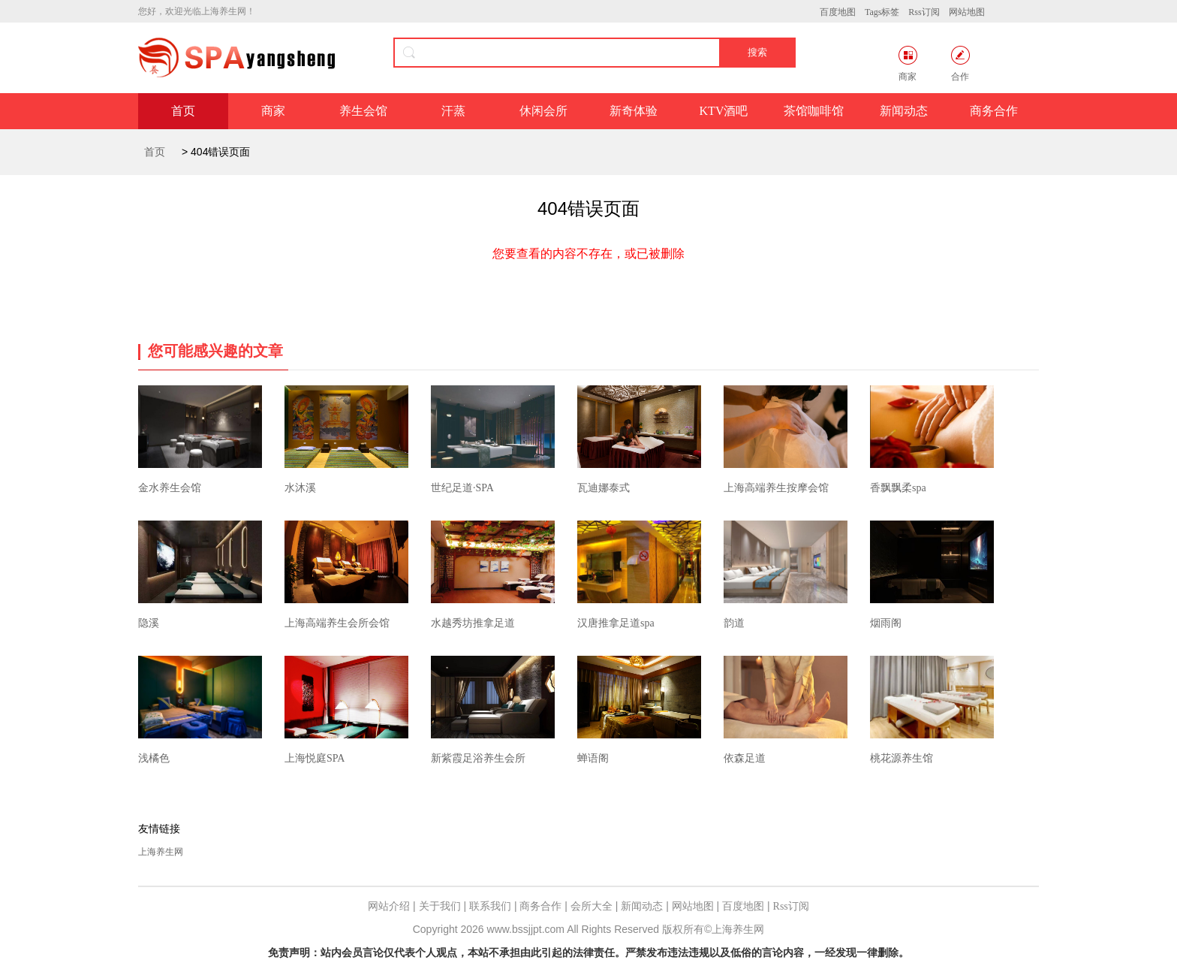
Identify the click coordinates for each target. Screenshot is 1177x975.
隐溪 (148, 623)
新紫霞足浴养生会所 (478, 758)
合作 (960, 63)
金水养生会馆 (169, 488)
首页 (183, 110)
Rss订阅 (923, 12)
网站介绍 (389, 906)
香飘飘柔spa (898, 488)
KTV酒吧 (724, 110)
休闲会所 (543, 110)
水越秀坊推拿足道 (473, 623)
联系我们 (490, 906)
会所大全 (591, 906)
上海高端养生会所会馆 (337, 623)
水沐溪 (300, 488)
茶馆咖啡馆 (814, 110)
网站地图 (967, 12)
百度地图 (838, 12)
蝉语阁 (593, 758)
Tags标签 (882, 12)
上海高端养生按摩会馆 (776, 488)
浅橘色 (154, 758)
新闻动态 (904, 110)
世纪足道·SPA (462, 488)
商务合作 (994, 110)
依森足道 (745, 758)
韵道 (734, 623)
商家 (908, 63)
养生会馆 (363, 110)
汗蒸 (453, 110)
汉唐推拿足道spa (616, 623)
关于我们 (440, 906)
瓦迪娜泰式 (603, 488)
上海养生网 (160, 852)
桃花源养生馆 (901, 758)
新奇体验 (634, 110)
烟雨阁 (886, 623)
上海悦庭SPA (314, 758)
